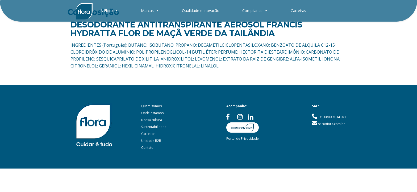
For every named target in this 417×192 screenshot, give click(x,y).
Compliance (255, 10)
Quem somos (151, 106)
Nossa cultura (151, 120)
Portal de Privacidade (242, 138)
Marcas (150, 10)
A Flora (109, 10)
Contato (147, 147)
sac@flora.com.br (331, 124)
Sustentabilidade (153, 127)
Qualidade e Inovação (200, 10)
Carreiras (298, 10)
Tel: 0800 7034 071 (332, 117)
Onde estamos (152, 113)
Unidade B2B (151, 140)
